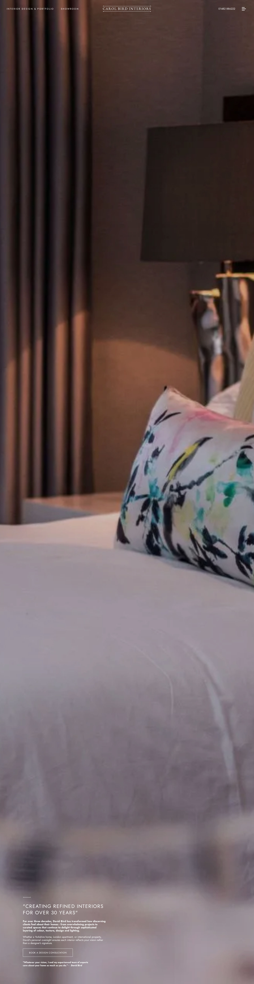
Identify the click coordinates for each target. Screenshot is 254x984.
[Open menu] (243, 8)
